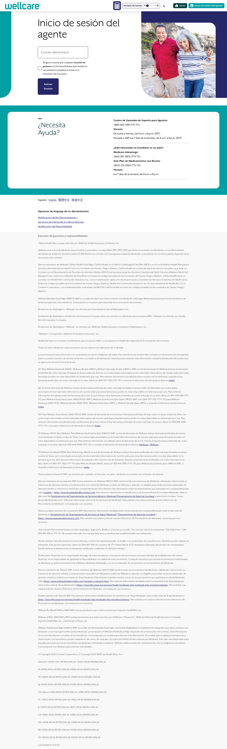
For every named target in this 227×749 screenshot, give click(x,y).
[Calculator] (117, 5)
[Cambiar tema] (164, 5)
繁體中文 (64, 200)
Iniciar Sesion (48, 86)
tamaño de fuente (132, 5)
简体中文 (77, 200)
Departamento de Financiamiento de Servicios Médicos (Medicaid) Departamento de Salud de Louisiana (102, 496)
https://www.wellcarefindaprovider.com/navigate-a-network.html (76, 581)
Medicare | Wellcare (149, 445)
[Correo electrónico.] (63, 52)
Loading (48, 492)
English (52, 200)
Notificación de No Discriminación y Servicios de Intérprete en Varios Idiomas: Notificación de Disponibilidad (61, 222)
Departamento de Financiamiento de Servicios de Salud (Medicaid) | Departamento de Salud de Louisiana (103, 514)
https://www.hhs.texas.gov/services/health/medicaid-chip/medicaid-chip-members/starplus (122, 585)
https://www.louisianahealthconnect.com (74, 492)
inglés (172, 380)
